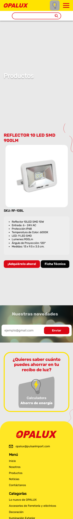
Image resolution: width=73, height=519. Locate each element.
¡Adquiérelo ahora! (22, 264)
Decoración (16, 512)
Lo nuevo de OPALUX (23, 499)
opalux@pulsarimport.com (33, 446)
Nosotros (14, 467)
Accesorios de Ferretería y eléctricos (32, 505)
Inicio (12, 461)
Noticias (14, 479)
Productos (15, 473)
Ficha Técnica (55, 264)
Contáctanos (17, 485)
